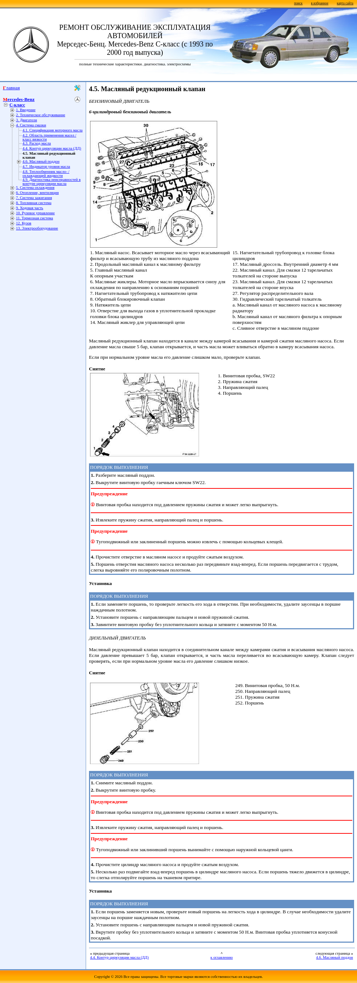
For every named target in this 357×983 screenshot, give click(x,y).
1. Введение (26, 110)
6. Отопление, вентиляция (37, 193)
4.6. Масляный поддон (41, 161)
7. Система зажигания (34, 198)
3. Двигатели (26, 120)
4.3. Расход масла (37, 143)
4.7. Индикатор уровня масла (46, 166)
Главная (11, 87)
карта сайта (345, 3)
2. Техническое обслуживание (40, 115)
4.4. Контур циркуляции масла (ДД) (52, 148)
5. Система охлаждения (35, 188)
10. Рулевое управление (35, 213)
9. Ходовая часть (29, 208)
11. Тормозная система (34, 218)
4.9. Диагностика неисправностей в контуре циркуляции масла (52, 182)
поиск (298, 3)
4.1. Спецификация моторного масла (52, 130)
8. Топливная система (33, 203)
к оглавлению (222, 957)
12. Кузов (23, 223)
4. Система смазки (31, 125)
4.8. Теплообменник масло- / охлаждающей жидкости (46, 174)
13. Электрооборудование (37, 228)
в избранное (319, 3)
